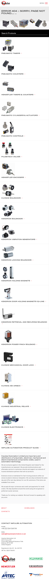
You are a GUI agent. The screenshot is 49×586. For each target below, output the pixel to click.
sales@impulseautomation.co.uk (13, 534)
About (4, 508)
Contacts (5, 511)
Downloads (29, 508)
